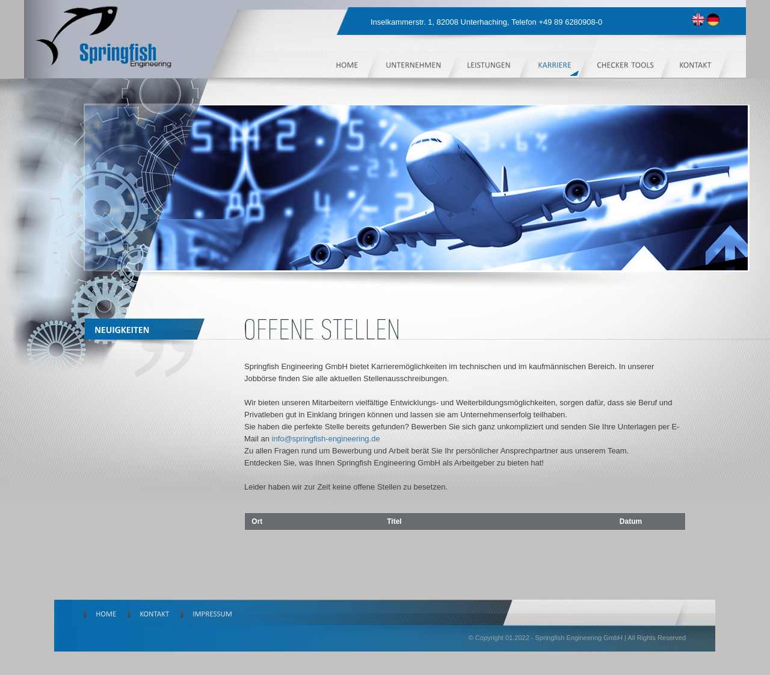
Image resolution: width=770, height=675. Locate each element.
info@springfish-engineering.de (326, 438)
